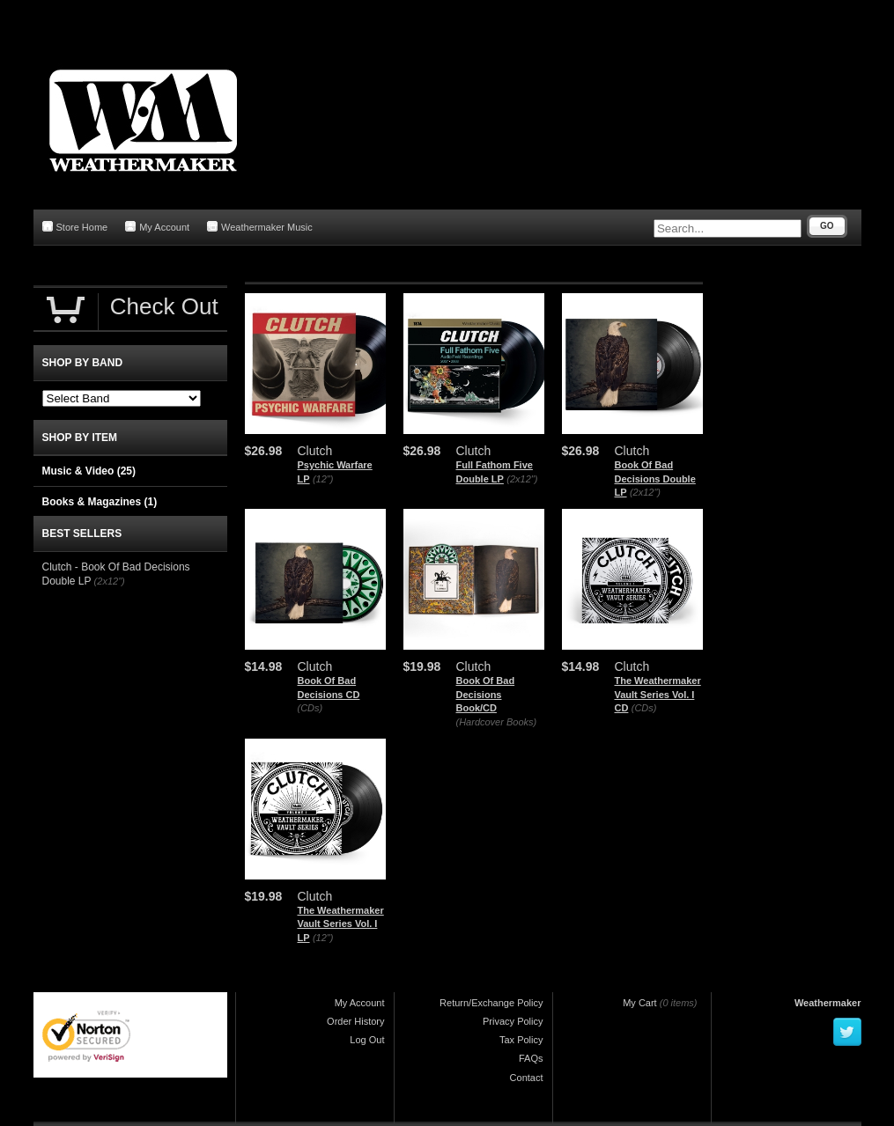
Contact (526, 1077)
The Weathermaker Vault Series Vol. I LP (341, 924)
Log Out (367, 1039)
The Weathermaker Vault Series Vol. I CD (658, 694)
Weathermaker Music (260, 226)
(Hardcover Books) (496, 722)
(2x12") (521, 479)
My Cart (640, 1002)
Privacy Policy (513, 1021)
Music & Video (89, 471)
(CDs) (310, 708)
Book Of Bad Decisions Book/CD (485, 694)
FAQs (531, 1058)
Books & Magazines (100, 502)
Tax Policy (521, 1039)
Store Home (75, 226)
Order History (355, 1021)
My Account (157, 226)
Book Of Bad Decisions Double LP (655, 478)
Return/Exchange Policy (491, 1002)
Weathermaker (827, 1002)
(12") (323, 479)
